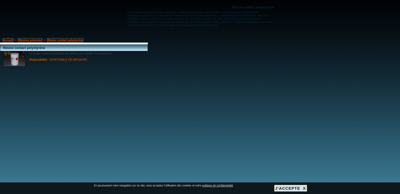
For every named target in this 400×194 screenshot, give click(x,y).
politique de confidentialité (217, 185)
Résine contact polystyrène (65, 40)
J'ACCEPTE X (290, 188)
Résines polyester (30, 40)
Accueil (8, 40)
